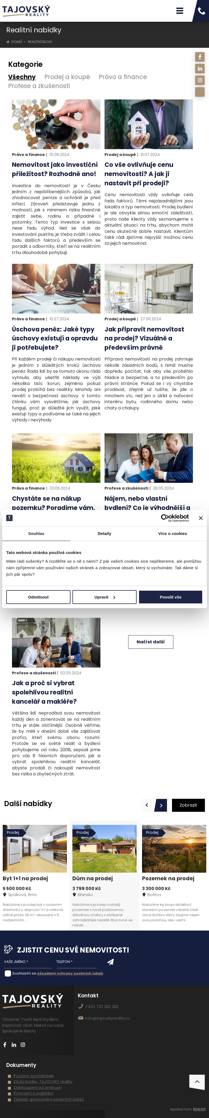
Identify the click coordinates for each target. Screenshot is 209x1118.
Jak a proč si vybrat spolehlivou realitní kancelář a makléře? (44, 692)
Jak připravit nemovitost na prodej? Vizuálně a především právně (144, 338)
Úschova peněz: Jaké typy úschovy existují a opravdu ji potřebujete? (55, 338)
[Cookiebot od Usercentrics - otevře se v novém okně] (165, 518)
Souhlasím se (24, 973)
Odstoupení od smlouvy (38, 1087)
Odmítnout (38, 597)
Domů (16, 41)
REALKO (199, 1109)
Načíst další (151, 642)
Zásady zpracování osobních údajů (49, 1099)
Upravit (104, 597)
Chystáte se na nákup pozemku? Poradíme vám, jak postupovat (53, 507)
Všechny (22, 77)
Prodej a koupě (67, 77)
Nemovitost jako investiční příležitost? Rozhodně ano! (55, 169)
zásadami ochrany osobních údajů (70, 973)
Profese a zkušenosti (39, 86)
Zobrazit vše (188, 807)
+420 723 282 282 (102, 1006)
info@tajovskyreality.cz (107, 1018)
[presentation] (147, 805)
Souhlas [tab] (36, 533)
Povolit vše (171, 597)
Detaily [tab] (104, 533)
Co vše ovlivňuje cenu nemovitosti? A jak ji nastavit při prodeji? (138, 173)
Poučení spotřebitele (34, 1076)
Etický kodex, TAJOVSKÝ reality (43, 1081)
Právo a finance (123, 77)
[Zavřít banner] (201, 518)
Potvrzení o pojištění (33, 1093)
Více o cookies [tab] (172, 533)
